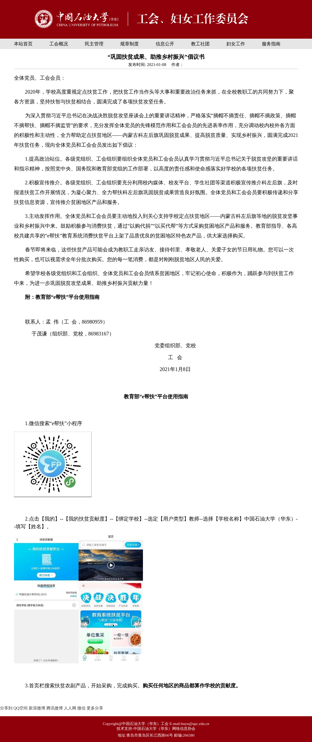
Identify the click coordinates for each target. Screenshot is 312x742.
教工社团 (200, 43)
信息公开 (165, 43)
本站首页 (23, 43)
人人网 (70, 708)
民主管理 (94, 43)
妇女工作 (235, 43)
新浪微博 (37, 708)
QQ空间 (20, 708)
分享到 (6, 708)
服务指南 (271, 43)
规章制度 (129, 43)
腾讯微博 (54, 708)
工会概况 (58, 43)
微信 (81, 708)
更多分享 (95, 708)
